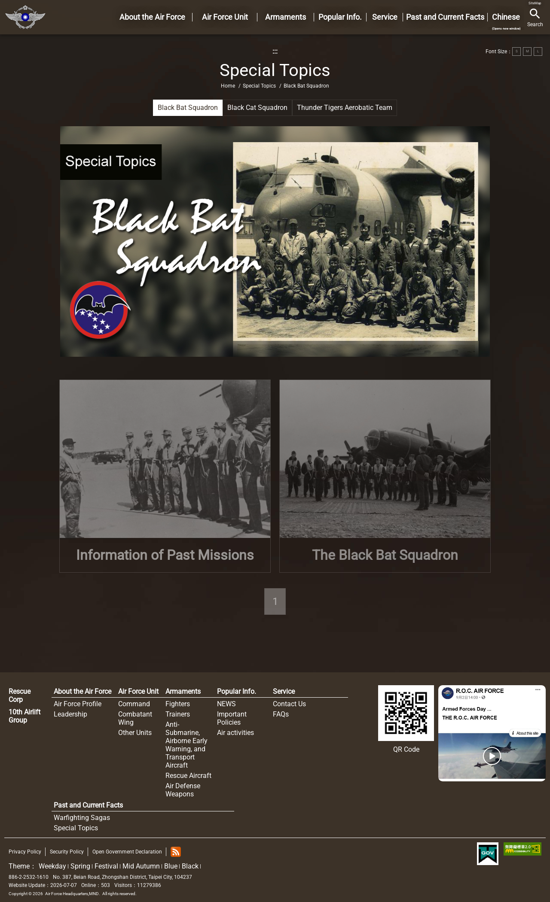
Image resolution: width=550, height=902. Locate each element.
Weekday (52, 866)
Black (190, 866)
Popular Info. (236, 691)
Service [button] (384, 16)
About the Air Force (82, 691)
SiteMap (535, 3)
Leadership (70, 714)
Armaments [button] (285, 16)
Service (284, 691)
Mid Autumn (141, 866)
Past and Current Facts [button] (445, 16)
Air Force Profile (77, 704)
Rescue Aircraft (188, 775)
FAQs (281, 714)
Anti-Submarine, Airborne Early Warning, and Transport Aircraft (186, 744)
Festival (106, 866)
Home (25, 17)
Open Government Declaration (127, 852)
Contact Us (289, 704)
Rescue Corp (20, 695)
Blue (170, 866)
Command (134, 704)
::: (275, 51)
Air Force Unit (138, 691)
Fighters (177, 704)
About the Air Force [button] (152, 16)
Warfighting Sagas (82, 818)
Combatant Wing (135, 718)
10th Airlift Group (24, 716)
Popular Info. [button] (340, 16)
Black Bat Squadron (188, 107)
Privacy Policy (25, 852)
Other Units (135, 733)
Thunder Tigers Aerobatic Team (344, 107)
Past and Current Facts (88, 805)
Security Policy (67, 852)
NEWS (226, 704)
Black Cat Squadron (257, 107)
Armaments (183, 691)
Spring (80, 866)
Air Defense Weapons (182, 790)
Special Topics (259, 86)
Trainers (177, 714)
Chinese (506, 21)
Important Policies (232, 718)
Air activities (235, 733)
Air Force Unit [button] (225, 16)
